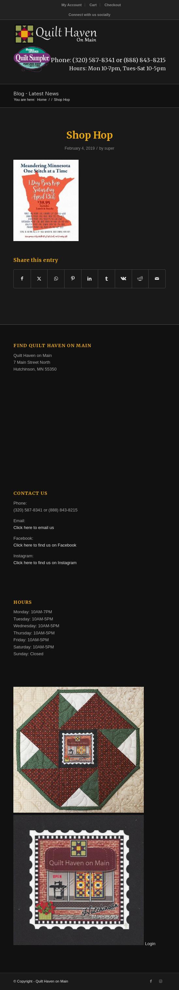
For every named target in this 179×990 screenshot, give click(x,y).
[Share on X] (39, 279)
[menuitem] (71, 5)
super (109, 148)
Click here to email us (33, 527)
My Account (71, 5)
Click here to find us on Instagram (45, 562)
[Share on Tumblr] (106, 279)
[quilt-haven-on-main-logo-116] (74, 33)
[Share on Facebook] (22, 279)
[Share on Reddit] (140, 279)
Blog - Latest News (36, 93)
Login (150, 943)
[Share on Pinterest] (73, 279)
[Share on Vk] (123, 279)
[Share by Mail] (157, 279)
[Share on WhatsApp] (56, 279)
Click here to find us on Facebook (44, 545)
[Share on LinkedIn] (90, 279)
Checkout (112, 5)
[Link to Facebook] (151, 981)
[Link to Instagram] (161, 981)
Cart (93, 5)
